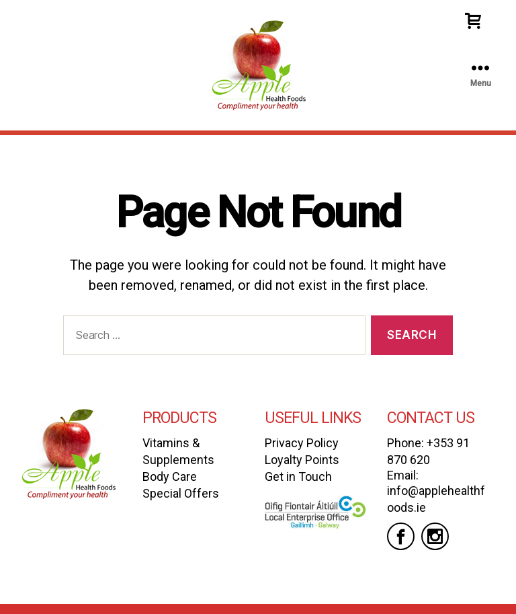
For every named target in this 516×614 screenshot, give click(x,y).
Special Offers (180, 493)
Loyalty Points (302, 460)
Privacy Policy (302, 443)
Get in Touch (298, 476)
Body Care (169, 476)
